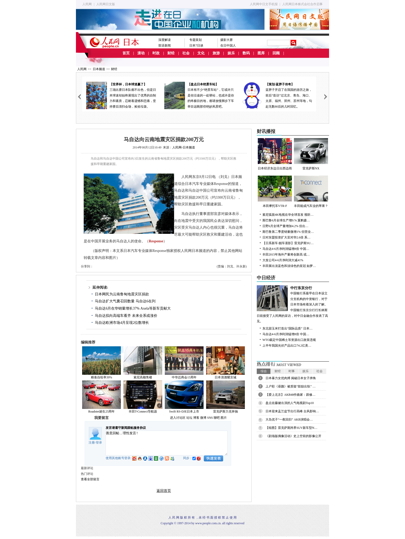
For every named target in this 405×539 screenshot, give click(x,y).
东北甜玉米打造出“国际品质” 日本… (287, 328)
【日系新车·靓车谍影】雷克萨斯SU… (288, 243)
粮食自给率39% (101, 377)
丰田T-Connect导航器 (143, 411)
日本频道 (99, 69)
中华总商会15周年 (184, 377)
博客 (196, 418)
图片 (224, 418)
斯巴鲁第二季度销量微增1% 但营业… (288, 232)
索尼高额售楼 (143, 377)
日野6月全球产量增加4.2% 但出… (285, 226)
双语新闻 (164, 45)
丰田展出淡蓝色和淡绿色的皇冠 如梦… (289, 266)
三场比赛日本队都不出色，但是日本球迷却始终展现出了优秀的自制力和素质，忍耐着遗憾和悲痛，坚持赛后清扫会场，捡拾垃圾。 (121, 95)
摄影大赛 (226, 40)
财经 (171, 53)
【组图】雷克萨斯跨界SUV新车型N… (291, 428)
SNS (210, 418)
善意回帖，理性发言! (167, 443)
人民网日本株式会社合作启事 (302, 4)
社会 (186, 53)
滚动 (141, 53)
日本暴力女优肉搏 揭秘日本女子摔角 (291, 378)
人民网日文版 (105, 4)
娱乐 (231, 53)
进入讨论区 (177, 418)
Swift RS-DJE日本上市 (184, 411)
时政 (156, 53)
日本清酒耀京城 (225, 377)
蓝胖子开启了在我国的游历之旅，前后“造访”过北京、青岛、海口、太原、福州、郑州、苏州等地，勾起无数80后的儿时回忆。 (277, 95)
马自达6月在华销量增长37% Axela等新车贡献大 (133, 308)
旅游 (216, 53)
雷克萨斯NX (311, 154)
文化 (201, 53)
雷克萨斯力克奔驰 (225, 411)
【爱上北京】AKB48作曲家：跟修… (290, 394)
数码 (246, 53)
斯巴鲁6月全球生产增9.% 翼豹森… (286, 220)
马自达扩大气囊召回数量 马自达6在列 (125, 301)
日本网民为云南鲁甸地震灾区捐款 (122, 294)
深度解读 (164, 40)
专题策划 (195, 40)
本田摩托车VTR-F (275, 192)
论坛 (189, 418)
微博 (203, 418)
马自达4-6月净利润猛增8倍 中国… (285, 249)
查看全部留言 (90, 479)
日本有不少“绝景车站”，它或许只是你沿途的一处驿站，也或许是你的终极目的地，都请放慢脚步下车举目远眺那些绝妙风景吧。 (199, 95)
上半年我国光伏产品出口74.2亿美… (286, 345)
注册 (92, 442)
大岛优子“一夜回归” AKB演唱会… (289, 419)
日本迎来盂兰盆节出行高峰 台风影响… (292, 411)
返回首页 (164, 491)
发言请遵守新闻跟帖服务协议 (126, 428)
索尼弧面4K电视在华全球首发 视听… (288, 214)
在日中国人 (228, 45)
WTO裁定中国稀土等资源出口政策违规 (289, 340)
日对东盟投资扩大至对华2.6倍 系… (286, 237)
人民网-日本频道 (183, 147)
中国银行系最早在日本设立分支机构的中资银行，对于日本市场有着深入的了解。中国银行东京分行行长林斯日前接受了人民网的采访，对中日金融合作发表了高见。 (293, 304)
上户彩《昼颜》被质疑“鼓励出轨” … (291, 386)
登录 (99, 442)
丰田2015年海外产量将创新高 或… (286, 254)
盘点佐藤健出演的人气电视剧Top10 (290, 403)
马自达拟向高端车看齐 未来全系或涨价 (126, 316)
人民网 (87, 4)
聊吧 (217, 418)
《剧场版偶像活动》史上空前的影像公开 (293, 436)
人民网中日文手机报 (264, 4)
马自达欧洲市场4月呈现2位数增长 (122, 323)
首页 (126, 53)
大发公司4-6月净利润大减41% (282, 260)
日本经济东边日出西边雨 (275, 154)
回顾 (276, 53)
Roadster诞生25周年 (101, 411)
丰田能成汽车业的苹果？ (311, 192)
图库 (261, 53)
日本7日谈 (196, 45)
